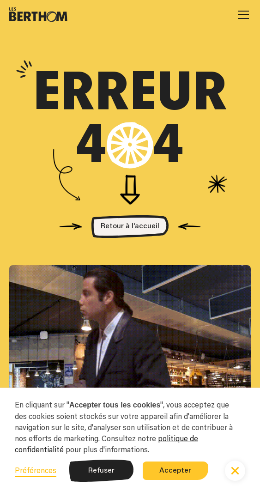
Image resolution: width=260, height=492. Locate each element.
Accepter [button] (175, 470)
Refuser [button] (101, 470)
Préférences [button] (35, 470)
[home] (38, 14)
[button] (241, 15)
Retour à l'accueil (130, 226)
